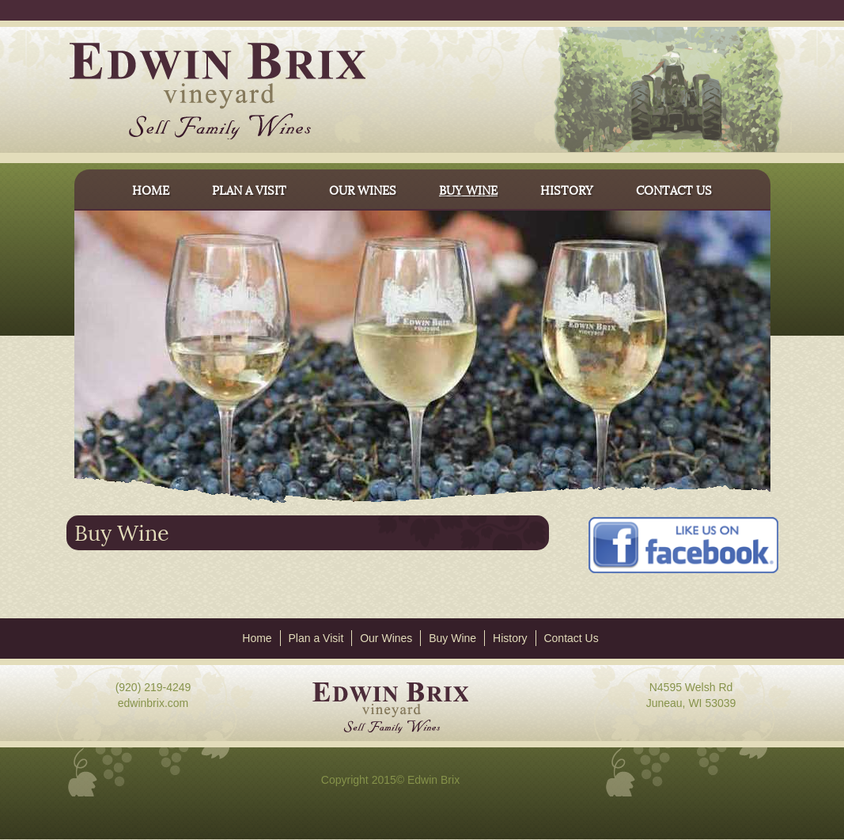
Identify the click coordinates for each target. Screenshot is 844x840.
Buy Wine (452, 638)
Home (256, 638)
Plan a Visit (316, 638)
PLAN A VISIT (249, 189)
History (510, 638)
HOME (150, 189)
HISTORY (566, 189)
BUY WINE (468, 189)
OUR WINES (362, 189)
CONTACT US (674, 189)
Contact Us (570, 638)
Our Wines (386, 638)
